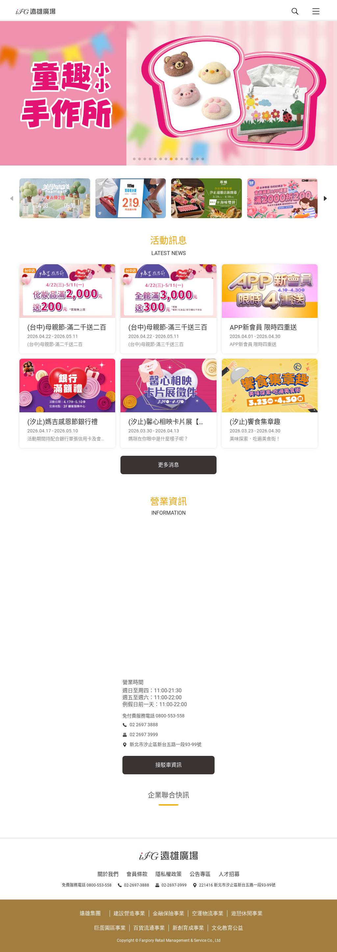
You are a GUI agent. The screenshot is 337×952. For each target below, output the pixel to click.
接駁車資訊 (168, 765)
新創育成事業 (188, 928)
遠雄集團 (90, 913)
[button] (325, 198)
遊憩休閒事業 (247, 913)
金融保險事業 (168, 913)
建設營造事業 (129, 913)
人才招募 (229, 874)
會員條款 (136, 874)
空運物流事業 (207, 913)
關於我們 (107, 874)
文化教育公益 (227, 928)
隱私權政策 (168, 874)
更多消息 (168, 465)
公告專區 (200, 874)
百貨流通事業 (149, 928)
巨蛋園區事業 (110, 928)
